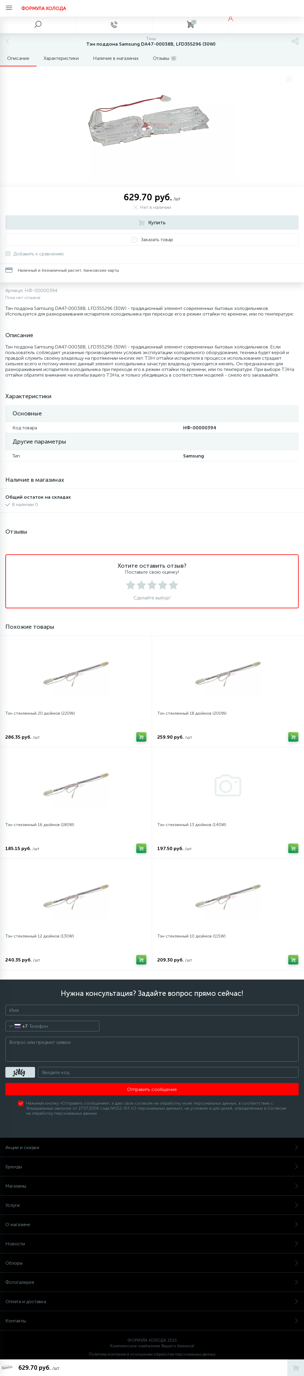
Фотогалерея (152, 1282)
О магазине (152, 1224)
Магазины (152, 1186)
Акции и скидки (152, 1147)
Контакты (152, 1321)
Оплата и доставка (152, 1301)
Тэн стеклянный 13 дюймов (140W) (191, 824)
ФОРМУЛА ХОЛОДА (43, 8)
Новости (152, 1244)
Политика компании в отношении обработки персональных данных (152, 1354)
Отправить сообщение (152, 1089)
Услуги (152, 1205)
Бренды (152, 1166)
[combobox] (16, 1026)
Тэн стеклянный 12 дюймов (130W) (39, 936)
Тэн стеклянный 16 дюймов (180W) (39, 824)
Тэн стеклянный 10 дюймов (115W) (191, 936)
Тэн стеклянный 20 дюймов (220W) (40, 713)
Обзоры (152, 1263)
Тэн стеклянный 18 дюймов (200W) (192, 713)
